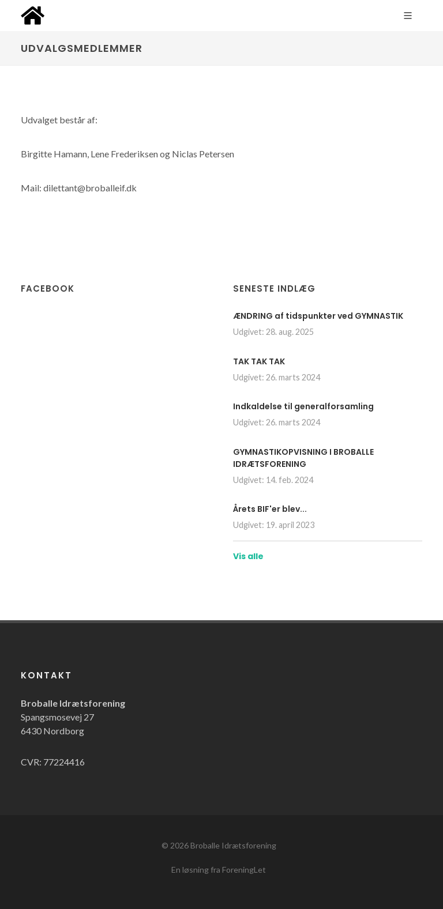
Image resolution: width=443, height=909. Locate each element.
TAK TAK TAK (259, 361)
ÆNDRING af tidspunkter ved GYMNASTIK (318, 316)
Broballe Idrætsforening (233, 845)
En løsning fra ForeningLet (218, 869)
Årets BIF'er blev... (270, 509)
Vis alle (248, 556)
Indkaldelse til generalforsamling (303, 406)
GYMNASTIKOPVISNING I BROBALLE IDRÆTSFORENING (303, 458)
